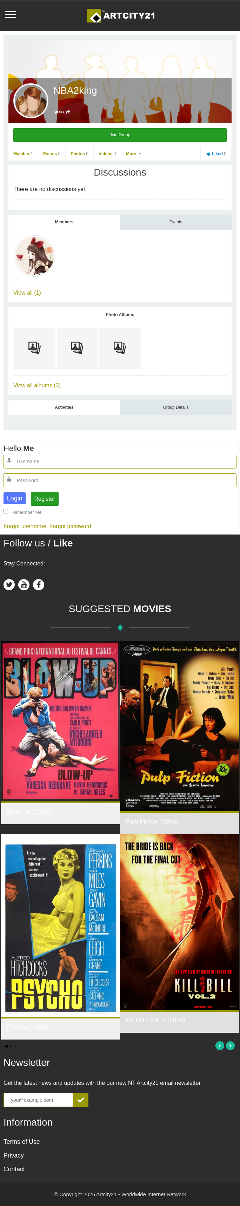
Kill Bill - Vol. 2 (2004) (155, 1020)
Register (44, 499)
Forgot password (70, 526)
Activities (64, 407)
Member (23, 153)
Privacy (14, 1155)
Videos (107, 153)
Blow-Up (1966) (28, 811)
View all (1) (27, 293)
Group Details (175, 407)
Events (51, 153)
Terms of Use (22, 1141)
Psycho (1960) (26, 1026)
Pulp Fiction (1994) (151, 821)
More (134, 153)
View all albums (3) (37, 385)
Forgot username (25, 526)
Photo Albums (120, 314)
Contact (14, 1169)
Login (14, 498)
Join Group (120, 134)
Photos (79, 153)
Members (64, 221)
